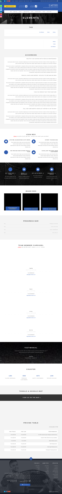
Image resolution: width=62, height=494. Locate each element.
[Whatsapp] (1, 6)
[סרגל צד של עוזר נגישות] (1, 1)
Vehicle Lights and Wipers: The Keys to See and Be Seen (39, 75)
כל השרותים (56, 465)
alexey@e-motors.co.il (31, 274)
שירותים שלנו (26, 11)
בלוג (32, 11)
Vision (48, 32)
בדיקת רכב (56, 467)
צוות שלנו (38, 471)
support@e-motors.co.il (31, 295)
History (54, 32)
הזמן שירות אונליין (10, 6)
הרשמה (47, 468)
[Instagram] (1, 17)
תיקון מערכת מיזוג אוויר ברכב (55, 472)
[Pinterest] (1, 15)
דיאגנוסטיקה (56, 468)
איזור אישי (38, 467)
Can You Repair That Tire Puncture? (45, 91)
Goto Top (31, 459)
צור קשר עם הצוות (25, 484)
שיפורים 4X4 (56, 475)
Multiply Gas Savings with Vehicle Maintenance (41, 58)
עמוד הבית (49, 11)
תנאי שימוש (47, 471)
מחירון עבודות (56, 477)
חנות (44, 11)
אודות (20, 11)
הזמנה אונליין (38, 11)
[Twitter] (1, 10)
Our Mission (41, 32)
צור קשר (15, 11)
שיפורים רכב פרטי (55, 474)
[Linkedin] (1, 12)
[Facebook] (1, 8)
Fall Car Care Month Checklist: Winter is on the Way (39, 108)
